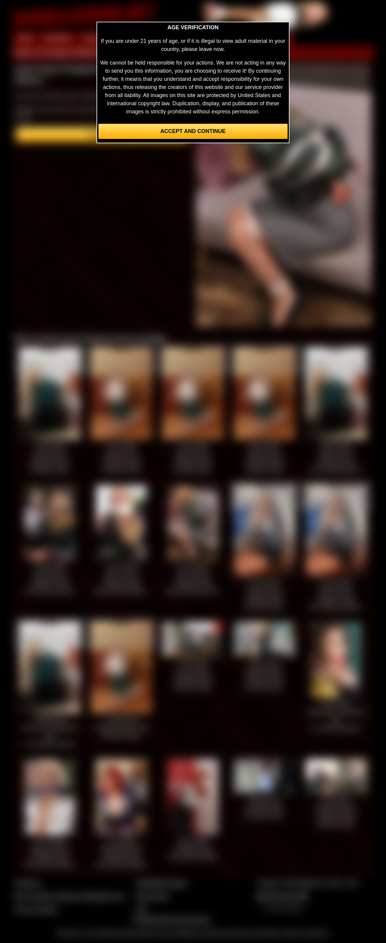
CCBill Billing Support (161, 883)
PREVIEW (95, 39)
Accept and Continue (193, 131)
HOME (25, 39)
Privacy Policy (152, 896)
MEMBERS (58, 39)
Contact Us (27, 883)
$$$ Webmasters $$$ (282, 896)
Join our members (36, 909)
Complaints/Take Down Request (171, 920)
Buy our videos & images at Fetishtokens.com (69, 896)
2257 (141, 909)
